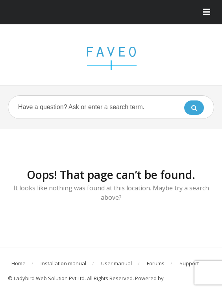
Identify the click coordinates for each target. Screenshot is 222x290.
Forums (156, 263)
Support (189, 263)
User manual (116, 263)
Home (18, 263)
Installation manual (63, 263)
